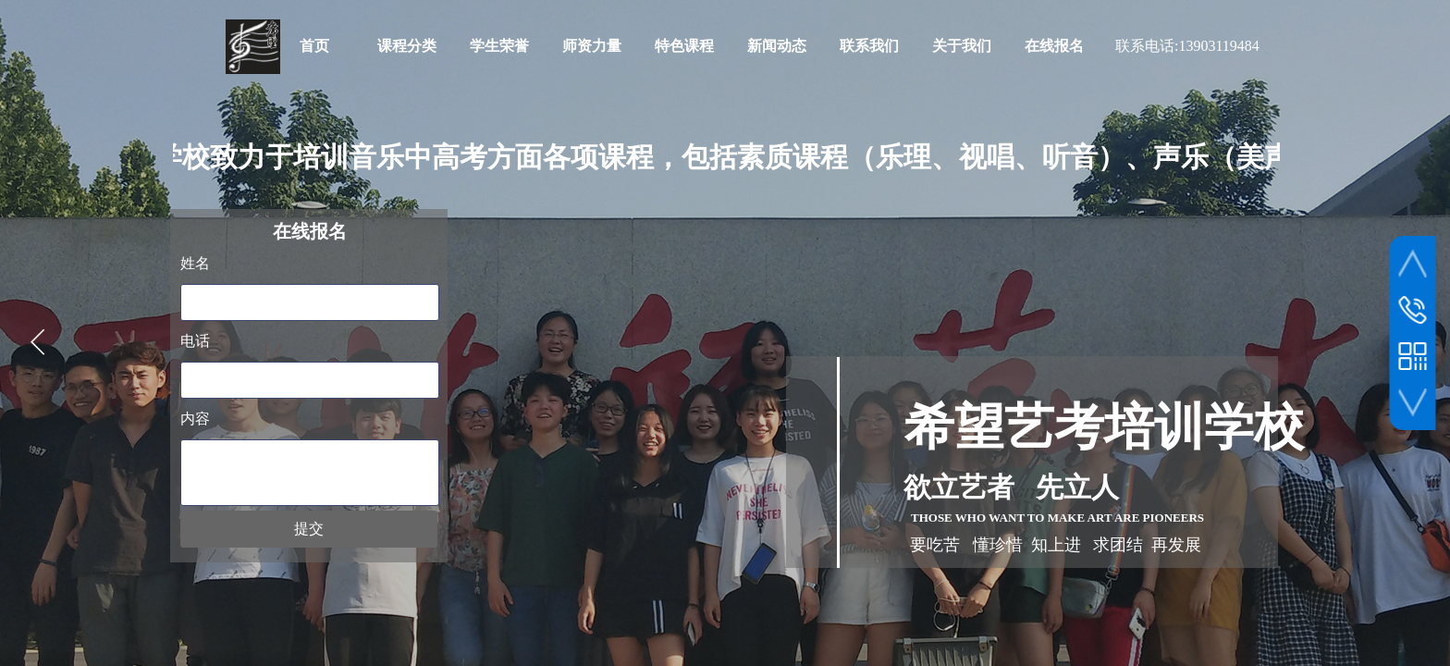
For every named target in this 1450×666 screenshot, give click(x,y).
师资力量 (591, 46)
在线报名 (1054, 46)
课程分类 (406, 46)
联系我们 (869, 46)
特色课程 (684, 46)
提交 (309, 528)
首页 (314, 46)
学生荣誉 (499, 46)
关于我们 (961, 46)
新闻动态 (776, 46)
